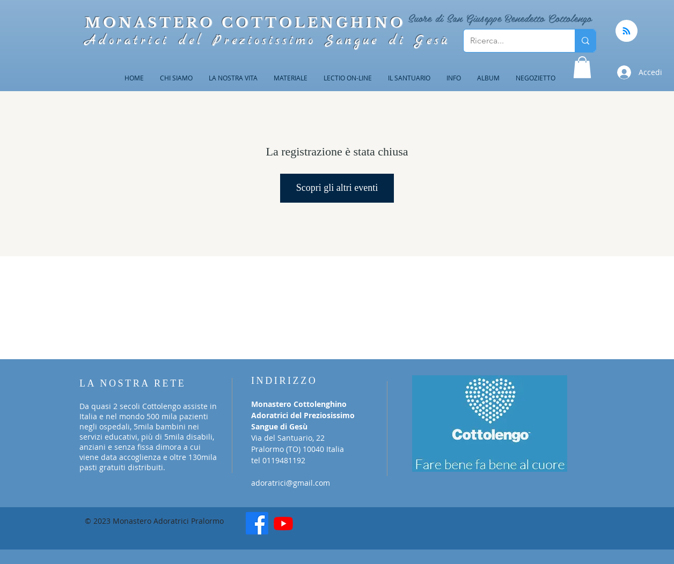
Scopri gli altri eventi (337, 187)
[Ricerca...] (511, 40)
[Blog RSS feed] (627, 31)
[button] (582, 67)
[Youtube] (283, 523)
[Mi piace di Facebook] (339, 527)
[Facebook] (257, 523)
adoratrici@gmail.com (290, 483)
